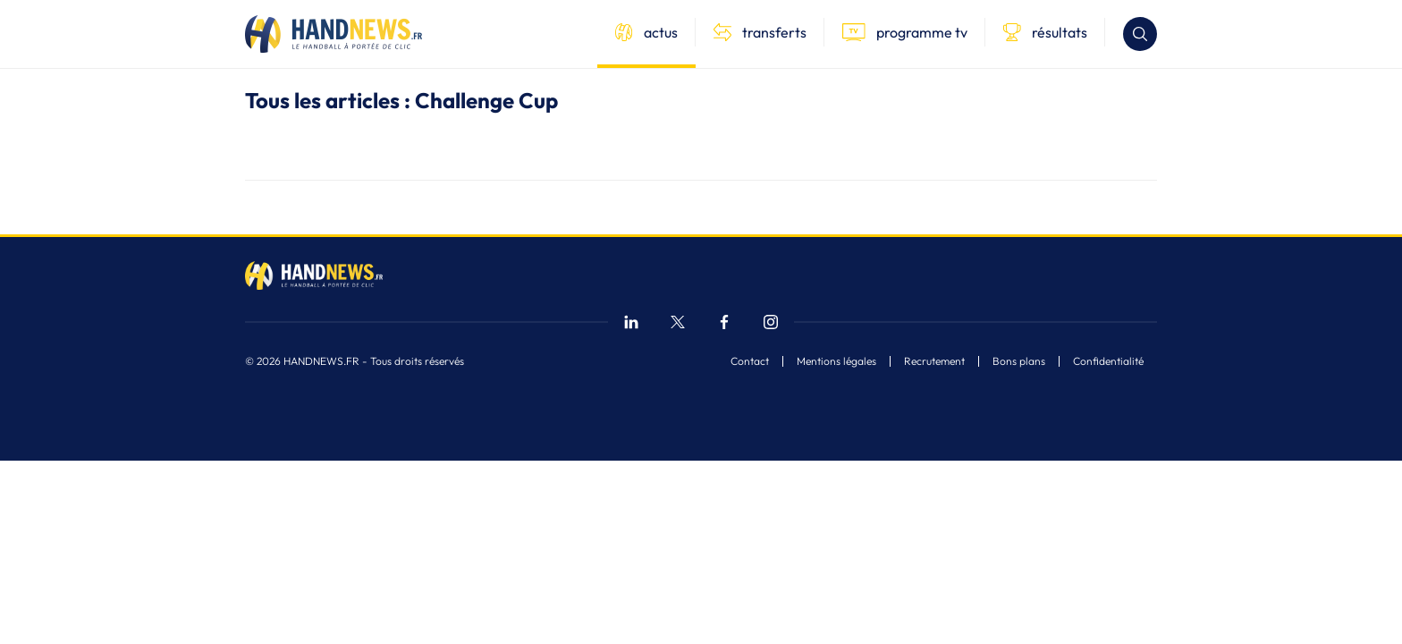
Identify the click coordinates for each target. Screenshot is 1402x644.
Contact (750, 361)
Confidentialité (1108, 361)
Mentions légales (836, 361)
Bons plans (1018, 361)
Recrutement (934, 361)
